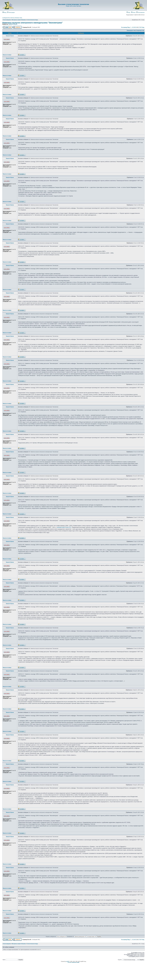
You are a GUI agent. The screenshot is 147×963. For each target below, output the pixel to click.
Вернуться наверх (7, 54)
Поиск (133, 12)
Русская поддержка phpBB (73, 962)
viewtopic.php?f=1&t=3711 (64, 527)
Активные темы (18, 17)
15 (135, 27)
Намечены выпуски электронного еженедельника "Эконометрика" (32, 23)
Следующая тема (140, 30)
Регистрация (11, 12)
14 (134, 27)
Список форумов (7, 19)
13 (132, 27)
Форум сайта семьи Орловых (73, 6)
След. (143, 27)
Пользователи (140, 12)
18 (140, 27)
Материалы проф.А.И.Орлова (19, 19)
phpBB (67, 961)
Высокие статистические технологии (73, 4)
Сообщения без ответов (8, 17)
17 (139, 27)
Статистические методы (32, 19)
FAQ (128, 12)
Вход (4, 12)
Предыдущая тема (131, 30)
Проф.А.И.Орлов (13, 24)
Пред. (128, 27)
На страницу (124, 27)
